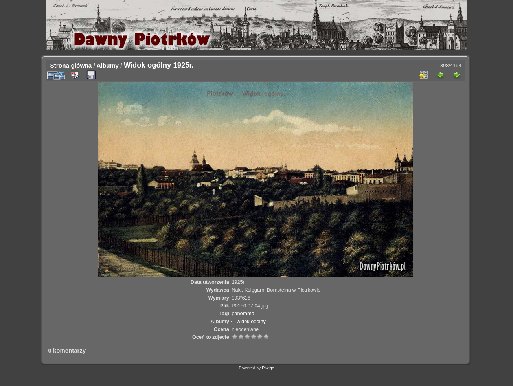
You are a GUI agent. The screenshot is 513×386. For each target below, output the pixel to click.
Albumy (108, 65)
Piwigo (268, 368)
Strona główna (71, 65)
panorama (243, 313)
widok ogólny (251, 321)
